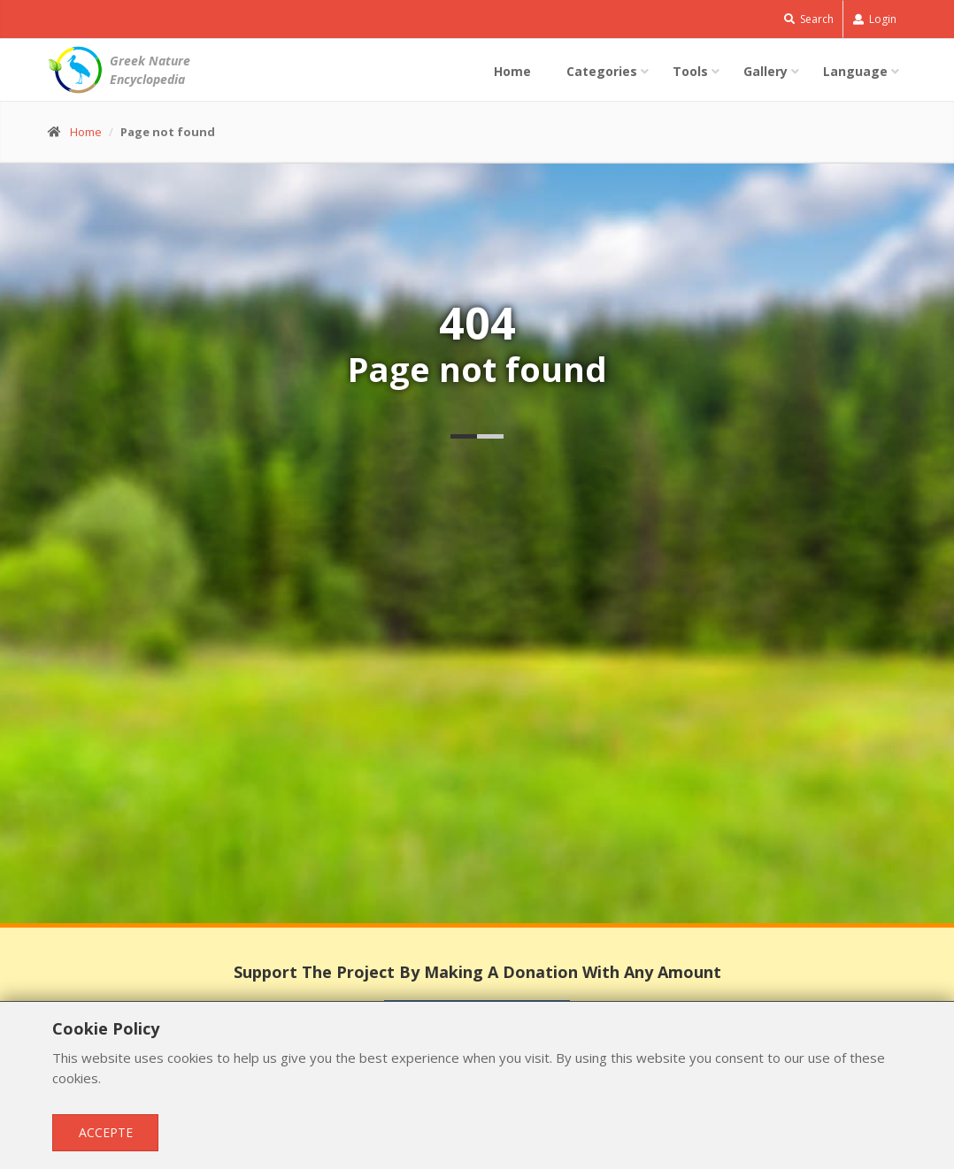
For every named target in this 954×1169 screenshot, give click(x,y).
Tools (690, 71)
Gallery (765, 71)
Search (809, 19)
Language (855, 71)
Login (874, 19)
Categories (601, 71)
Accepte (106, 1132)
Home (512, 71)
